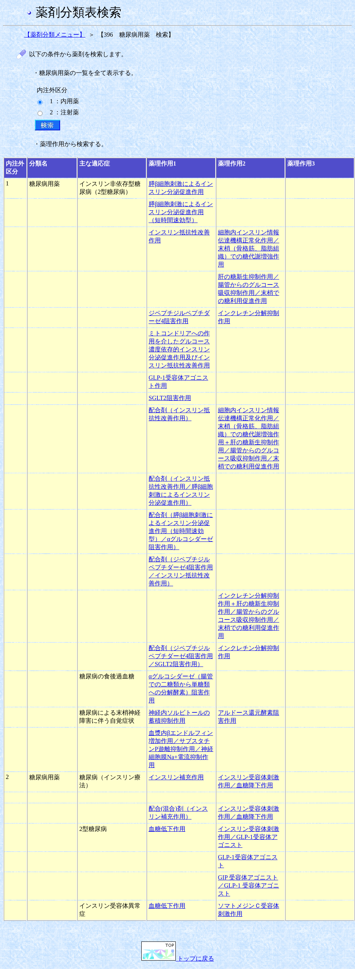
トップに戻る (177, 958)
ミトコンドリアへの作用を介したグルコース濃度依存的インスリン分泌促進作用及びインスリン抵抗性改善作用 (179, 349)
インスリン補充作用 (176, 777)
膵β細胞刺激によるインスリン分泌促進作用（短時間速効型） (181, 212)
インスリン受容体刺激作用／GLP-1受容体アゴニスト (248, 837)
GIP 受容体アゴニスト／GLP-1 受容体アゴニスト (248, 885)
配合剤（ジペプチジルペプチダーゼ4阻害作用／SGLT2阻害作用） (181, 656)
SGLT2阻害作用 (170, 398)
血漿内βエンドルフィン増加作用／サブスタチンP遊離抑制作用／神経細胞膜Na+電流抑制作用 (181, 749)
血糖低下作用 (167, 829)
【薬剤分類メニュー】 (54, 34)
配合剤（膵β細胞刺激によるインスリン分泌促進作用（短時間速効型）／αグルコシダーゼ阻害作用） (181, 531)
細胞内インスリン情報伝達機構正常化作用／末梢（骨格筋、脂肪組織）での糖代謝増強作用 (248, 248)
